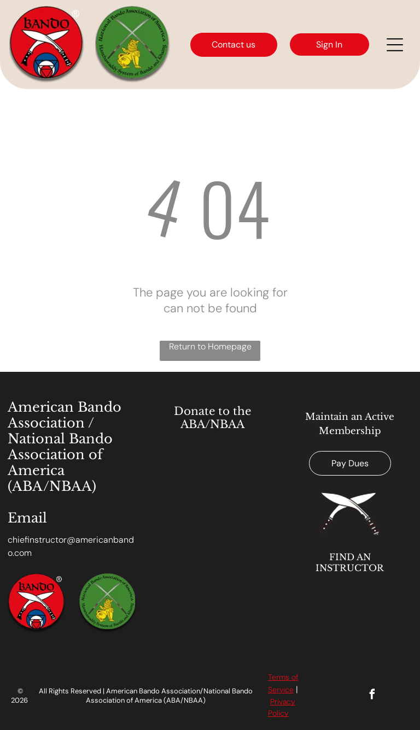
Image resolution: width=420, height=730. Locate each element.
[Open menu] (395, 45)
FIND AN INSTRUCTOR (350, 562)
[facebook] (372, 695)
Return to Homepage (210, 346)
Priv (276, 702)
